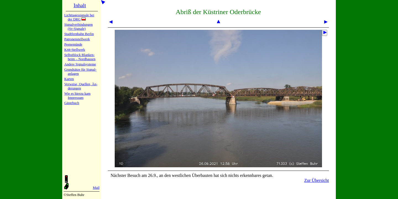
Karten (69, 79)
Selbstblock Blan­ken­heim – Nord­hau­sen (79, 57)
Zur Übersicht (316, 180)
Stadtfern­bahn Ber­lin (79, 34)
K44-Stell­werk (74, 50)
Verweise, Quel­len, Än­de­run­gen (80, 86)
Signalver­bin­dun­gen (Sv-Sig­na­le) (78, 27)
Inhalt (80, 5)
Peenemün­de (73, 44)
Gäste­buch (71, 103)
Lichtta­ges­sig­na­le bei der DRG (79, 17)
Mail (96, 188)
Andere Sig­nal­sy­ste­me (80, 64)
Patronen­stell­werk (77, 39)
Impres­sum (75, 98)
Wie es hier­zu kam (77, 93)
